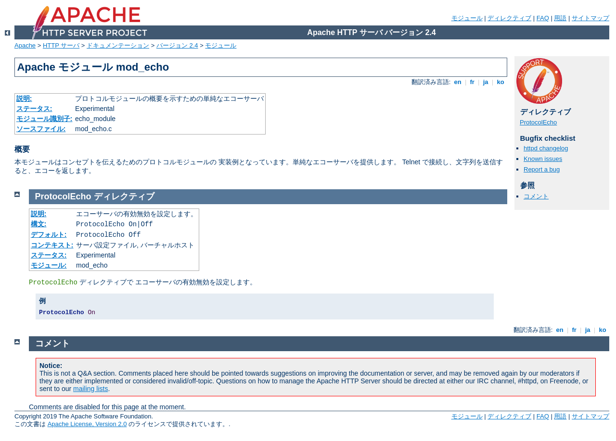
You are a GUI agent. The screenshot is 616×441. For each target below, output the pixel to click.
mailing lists (90, 388)
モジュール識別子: (44, 118)
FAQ (543, 18)
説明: (24, 98)
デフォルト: (49, 234)
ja (485, 82)
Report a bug (542, 169)
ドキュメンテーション (118, 45)
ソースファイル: (41, 129)
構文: (39, 224)
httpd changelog (546, 148)
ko (500, 82)
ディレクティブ (509, 18)
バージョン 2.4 (177, 45)
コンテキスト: (52, 245)
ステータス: (34, 108)
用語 (560, 18)
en (457, 82)
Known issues (543, 158)
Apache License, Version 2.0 (87, 424)
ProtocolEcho (538, 122)
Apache (25, 45)
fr (472, 82)
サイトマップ (590, 18)
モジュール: (49, 265)
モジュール (467, 18)
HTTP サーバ (61, 45)
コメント (536, 196)
